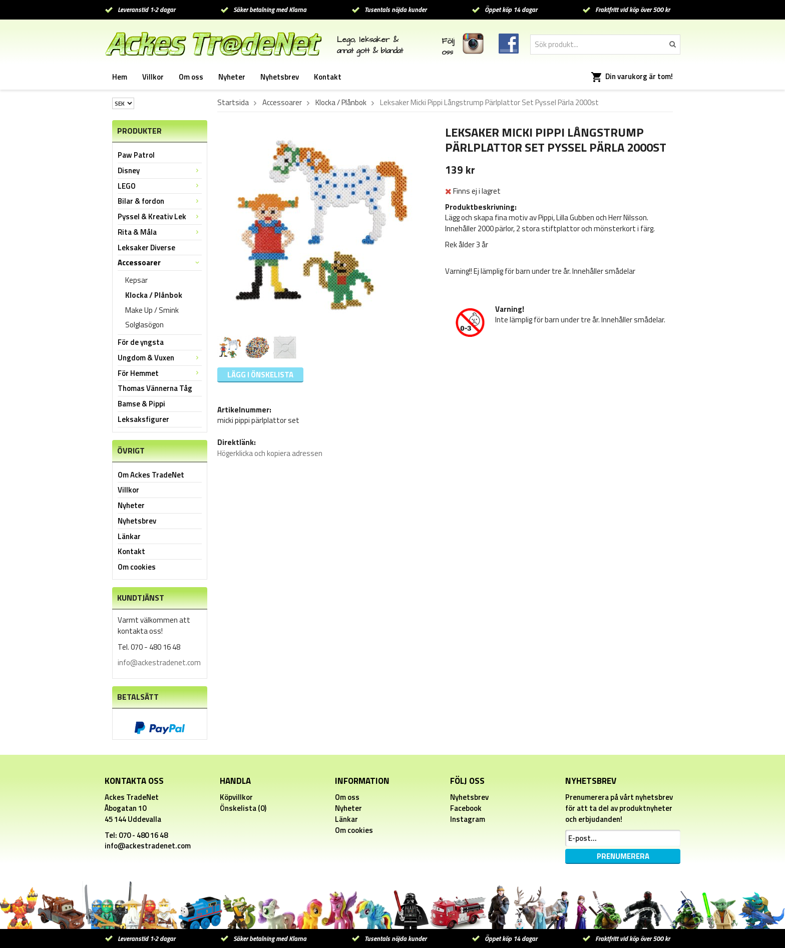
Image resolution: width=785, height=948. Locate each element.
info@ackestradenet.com (159, 662)
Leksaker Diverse (146, 247)
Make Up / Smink (152, 310)
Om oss (191, 77)
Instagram (467, 819)
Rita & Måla (160, 232)
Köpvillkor (236, 797)
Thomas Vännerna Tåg (155, 388)
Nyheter (231, 77)
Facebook (466, 808)
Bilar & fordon (160, 201)
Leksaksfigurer (143, 419)
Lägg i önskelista (260, 374)
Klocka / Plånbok (153, 295)
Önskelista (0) (243, 808)
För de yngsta (141, 342)
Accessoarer (160, 262)
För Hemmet (160, 373)
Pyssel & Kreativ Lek (160, 216)
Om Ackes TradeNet (151, 475)
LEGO (160, 186)
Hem (119, 77)
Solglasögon (144, 324)
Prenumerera (623, 856)
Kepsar (136, 280)
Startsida (233, 102)
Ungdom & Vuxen (160, 357)
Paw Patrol (136, 155)
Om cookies (137, 567)
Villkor (153, 77)
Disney (160, 170)
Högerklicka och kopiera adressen (269, 453)
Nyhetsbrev (279, 77)
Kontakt (327, 77)
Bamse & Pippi (141, 403)
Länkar (129, 536)
